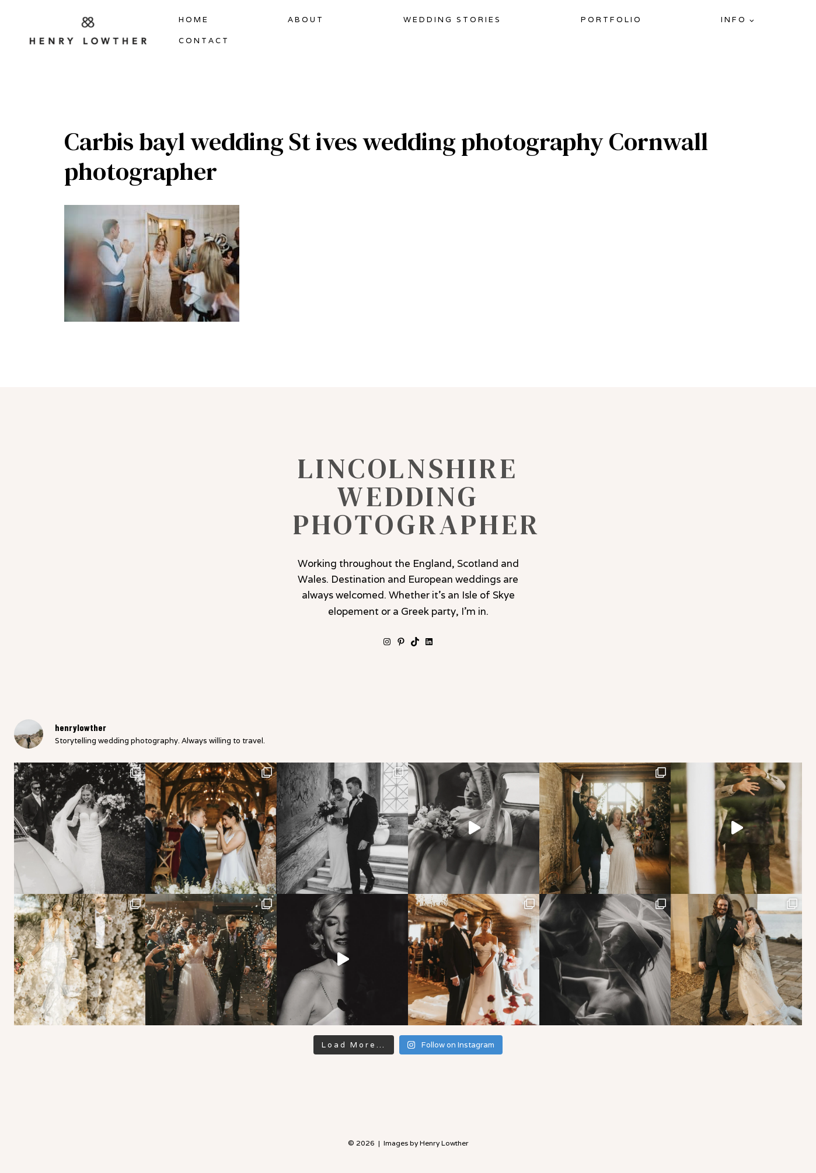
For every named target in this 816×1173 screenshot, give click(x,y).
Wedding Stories (452, 20)
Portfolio (611, 20)
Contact (204, 41)
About (306, 20)
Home (194, 20)
